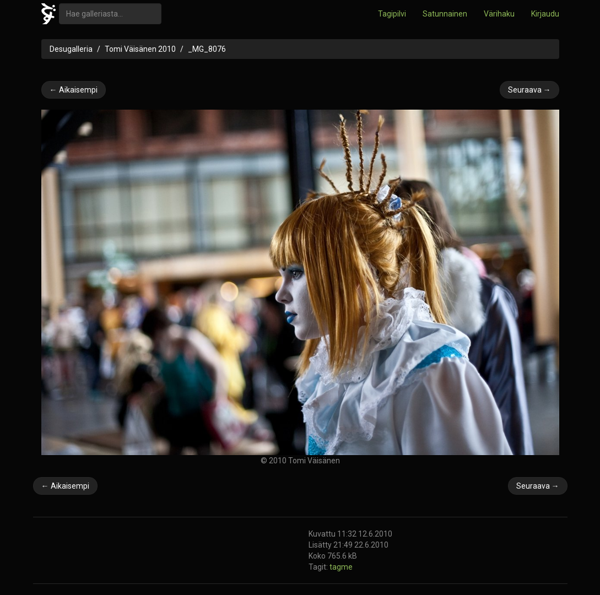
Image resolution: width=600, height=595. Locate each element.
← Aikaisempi (74, 89)
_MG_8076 (207, 49)
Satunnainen (445, 13)
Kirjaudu (545, 13)
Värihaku (499, 13)
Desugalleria (71, 49)
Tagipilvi (392, 13)
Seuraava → (529, 89)
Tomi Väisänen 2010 (140, 49)
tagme (341, 566)
